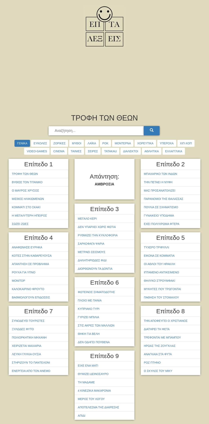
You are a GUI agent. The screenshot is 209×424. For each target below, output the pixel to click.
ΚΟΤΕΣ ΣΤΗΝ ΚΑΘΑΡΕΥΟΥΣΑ (32, 255)
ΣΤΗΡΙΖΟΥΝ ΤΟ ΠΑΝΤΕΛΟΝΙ (31, 362)
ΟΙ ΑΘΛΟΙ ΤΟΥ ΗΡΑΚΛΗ (159, 264)
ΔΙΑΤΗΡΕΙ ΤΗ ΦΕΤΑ (157, 329)
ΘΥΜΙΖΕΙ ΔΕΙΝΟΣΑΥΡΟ (93, 374)
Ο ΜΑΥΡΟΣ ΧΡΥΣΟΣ (25, 190)
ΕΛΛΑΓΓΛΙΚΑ (173, 151)
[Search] (152, 130)
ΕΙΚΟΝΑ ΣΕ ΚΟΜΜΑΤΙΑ (159, 255)
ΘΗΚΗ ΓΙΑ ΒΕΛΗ (89, 333)
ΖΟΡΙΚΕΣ (59, 143)
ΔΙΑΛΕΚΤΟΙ (130, 151)
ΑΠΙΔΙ (81, 415)
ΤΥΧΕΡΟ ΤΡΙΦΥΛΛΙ (156, 247)
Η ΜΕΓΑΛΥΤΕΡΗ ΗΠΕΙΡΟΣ (29, 215)
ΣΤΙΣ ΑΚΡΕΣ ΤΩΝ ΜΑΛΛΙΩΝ (96, 325)
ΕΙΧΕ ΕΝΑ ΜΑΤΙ (88, 365)
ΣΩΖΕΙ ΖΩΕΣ (20, 224)
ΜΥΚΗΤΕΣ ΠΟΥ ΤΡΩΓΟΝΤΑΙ (162, 289)
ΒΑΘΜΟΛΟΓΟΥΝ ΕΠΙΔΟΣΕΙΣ (31, 297)
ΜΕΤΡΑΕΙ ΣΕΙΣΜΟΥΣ (91, 252)
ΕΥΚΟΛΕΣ (40, 143)
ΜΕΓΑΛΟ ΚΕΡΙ (87, 218)
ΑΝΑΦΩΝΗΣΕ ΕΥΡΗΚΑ (27, 247)
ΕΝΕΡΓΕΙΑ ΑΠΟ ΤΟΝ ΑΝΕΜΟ (31, 371)
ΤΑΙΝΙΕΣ (76, 151)
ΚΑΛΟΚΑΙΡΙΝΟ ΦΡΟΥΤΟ (28, 289)
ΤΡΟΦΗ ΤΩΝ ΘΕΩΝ (25, 173)
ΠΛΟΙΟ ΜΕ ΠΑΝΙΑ (89, 300)
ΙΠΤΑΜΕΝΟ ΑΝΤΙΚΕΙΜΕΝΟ (161, 272)
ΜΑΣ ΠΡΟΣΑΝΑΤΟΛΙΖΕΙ (159, 190)
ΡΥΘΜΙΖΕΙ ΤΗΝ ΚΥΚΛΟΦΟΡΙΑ (98, 235)
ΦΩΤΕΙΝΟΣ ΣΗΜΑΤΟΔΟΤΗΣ (96, 292)
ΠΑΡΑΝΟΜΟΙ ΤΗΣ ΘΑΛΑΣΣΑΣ (163, 198)
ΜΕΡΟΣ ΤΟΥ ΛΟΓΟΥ (91, 399)
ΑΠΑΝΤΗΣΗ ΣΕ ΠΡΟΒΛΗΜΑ (30, 264)
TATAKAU (110, 151)
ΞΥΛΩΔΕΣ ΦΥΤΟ (23, 329)
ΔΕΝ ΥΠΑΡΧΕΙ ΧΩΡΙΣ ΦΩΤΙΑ (97, 227)
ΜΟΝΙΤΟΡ (18, 280)
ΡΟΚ (105, 143)
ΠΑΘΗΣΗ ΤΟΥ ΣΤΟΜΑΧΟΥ (161, 297)
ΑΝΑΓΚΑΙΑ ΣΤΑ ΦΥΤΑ (158, 354)
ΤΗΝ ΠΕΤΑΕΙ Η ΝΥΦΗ (158, 182)
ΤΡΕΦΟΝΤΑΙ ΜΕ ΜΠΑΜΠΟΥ (162, 337)
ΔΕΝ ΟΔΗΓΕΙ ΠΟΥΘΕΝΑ (94, 342)
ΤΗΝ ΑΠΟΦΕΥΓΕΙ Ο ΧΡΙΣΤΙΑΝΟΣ (166, 320)
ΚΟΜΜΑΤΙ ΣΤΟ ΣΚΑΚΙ (26, 207)
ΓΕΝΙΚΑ (22, 143)
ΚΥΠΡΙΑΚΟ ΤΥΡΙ (88, 308)
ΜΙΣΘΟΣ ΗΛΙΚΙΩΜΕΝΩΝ (28, 198)
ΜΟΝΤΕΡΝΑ (123, 143)
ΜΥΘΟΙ (76, 143)
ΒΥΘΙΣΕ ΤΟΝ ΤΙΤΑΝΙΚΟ (27, 182)
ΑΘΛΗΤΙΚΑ (152, 151)
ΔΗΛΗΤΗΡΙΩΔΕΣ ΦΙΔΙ (92, 260)
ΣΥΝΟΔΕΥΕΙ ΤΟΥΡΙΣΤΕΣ (28, 320)
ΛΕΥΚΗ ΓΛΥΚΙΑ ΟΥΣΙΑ (26, 354)
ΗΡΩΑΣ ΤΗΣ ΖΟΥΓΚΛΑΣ (160, 345)
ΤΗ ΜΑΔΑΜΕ (86, 382)
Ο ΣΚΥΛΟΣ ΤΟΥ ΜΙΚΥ (158, 371)
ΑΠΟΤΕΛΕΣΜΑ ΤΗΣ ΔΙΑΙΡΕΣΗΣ (98, 407)
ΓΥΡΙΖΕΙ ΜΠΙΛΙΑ (88, 317)
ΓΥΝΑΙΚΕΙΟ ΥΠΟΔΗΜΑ (159, 215)
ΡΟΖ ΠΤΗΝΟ (152, 362)
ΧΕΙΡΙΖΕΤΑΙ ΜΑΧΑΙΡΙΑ (26, 345)
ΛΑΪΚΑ (92, 143)
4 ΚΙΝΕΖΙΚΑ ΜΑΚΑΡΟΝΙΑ (94, 390)
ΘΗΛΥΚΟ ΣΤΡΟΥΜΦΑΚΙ (159, 280)
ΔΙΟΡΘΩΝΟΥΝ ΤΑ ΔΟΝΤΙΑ (95, 268)
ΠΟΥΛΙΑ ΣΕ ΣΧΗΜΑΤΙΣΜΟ (161, 207)
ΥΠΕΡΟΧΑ (167, 143)
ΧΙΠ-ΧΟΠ (186, 143)
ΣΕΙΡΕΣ (93, 151)
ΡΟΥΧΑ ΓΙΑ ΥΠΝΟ (23, 272)
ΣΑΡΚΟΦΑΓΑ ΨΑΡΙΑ (91, 243)
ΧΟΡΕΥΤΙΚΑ (145, 143)
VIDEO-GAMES (37, 151)
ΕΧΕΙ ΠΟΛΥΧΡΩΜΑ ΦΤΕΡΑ (161, 224)
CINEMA (58, 151)
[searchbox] (97, 131)
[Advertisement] (104, 81)
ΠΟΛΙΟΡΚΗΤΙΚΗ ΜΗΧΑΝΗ (29, 337)
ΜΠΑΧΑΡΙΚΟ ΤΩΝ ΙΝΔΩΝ (160, 173)
